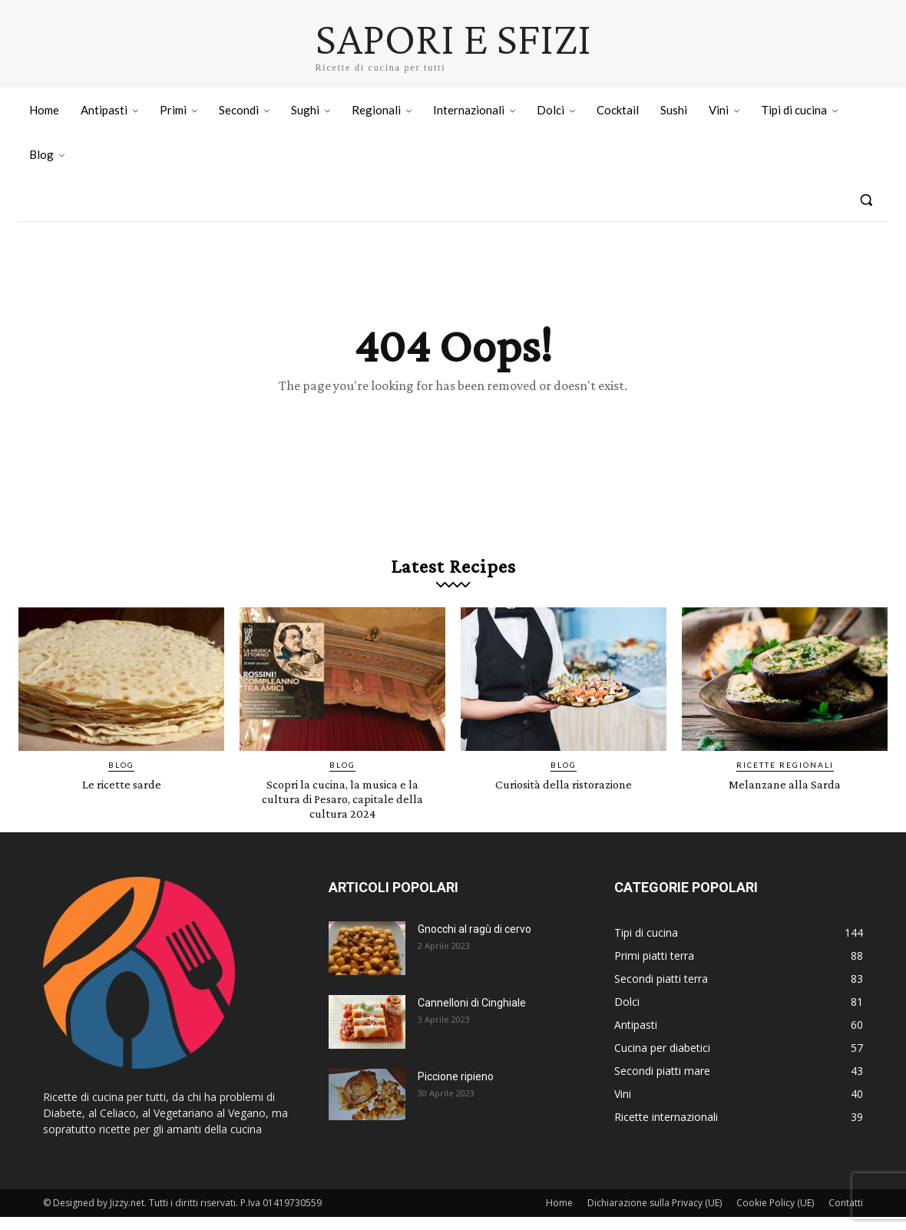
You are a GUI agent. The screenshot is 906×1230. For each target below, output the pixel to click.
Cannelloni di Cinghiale (472, 1016)
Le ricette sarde (121, 797)
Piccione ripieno (456, 1089)
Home (559, 1215)
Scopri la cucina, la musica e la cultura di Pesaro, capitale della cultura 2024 (342, 811)
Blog (121, 777)
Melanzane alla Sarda (784, 797)
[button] (866, 199)
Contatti (845, 1215)
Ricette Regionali (785, 777)
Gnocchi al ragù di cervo (474, 942)
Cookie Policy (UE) (775, 1215)
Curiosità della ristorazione (563, 797)
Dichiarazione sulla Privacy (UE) (654, 1215)
